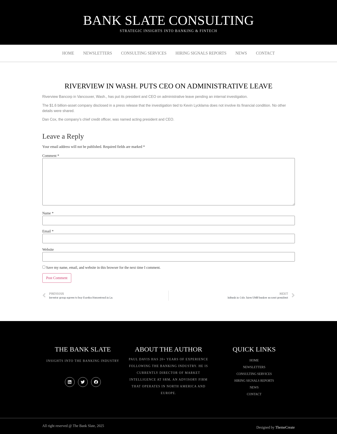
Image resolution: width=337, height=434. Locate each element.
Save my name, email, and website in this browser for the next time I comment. (103, 267)
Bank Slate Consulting (168, 20)
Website (48, 249)
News (241, 53)
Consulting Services (143, 53)
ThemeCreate (285, 427)
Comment (50, 156)
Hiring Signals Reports (200, 53)
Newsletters (97, 53)
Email (48, 231)
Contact (265, 53)
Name (48, 213)
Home (68, 53)
